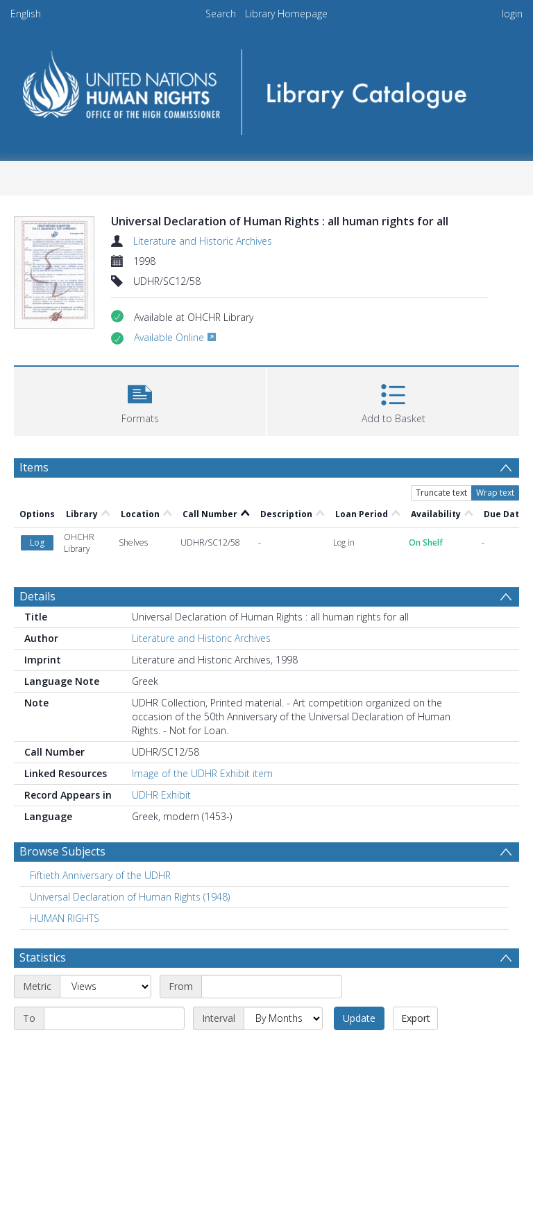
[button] (140, 400)
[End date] (114, 1018)
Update (359, 1018)
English (25, 13)
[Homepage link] (266, 87)
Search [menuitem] (220, 13)
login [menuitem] (512, 13)
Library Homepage (286, 13)
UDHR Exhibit (161, 794)
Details (37, 596)
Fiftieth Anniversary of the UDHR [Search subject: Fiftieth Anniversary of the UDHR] (100, 875)
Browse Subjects (62, 851)
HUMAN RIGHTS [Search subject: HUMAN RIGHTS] (64, 918)
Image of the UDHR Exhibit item (202, 773)
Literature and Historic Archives (202, 240)
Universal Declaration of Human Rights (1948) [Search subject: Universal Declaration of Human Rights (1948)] (130, 896)
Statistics (42, 957)
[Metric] (105, 986)
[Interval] (283, 1018)
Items (34, 467)
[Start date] (271, 986)
